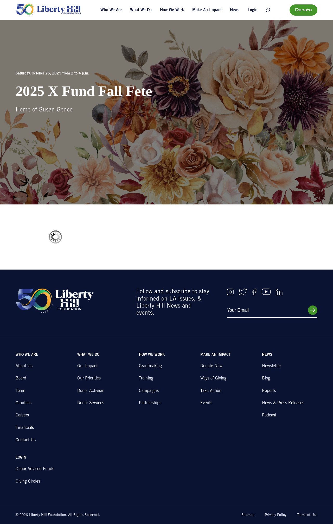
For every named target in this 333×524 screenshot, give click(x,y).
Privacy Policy (275, 515)
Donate (303, 10)
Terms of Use (307, 515)
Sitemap (247, 515)
